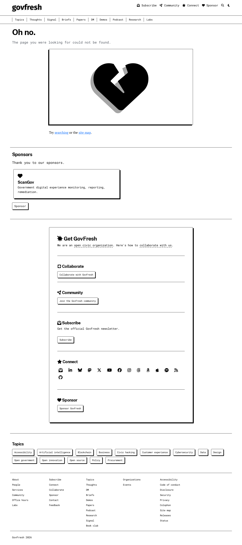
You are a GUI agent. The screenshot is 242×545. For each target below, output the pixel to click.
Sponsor (211, 5)
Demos (103, 19)
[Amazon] (148, 371)
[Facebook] (119, 371)
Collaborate (56, 489)
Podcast (118, 19)
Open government (24, 460)
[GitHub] (60, 379)
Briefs (66, 19)
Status (164, 520)
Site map (165, 510)
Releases (165, 515)
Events (127, 484)
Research (135, 19)
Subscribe (147, 5)
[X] (99, 371)
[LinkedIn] (70, 371)
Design (217, 452)
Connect (191, 5)
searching (61, 132)
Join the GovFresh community (77, 300)
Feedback (54, 505)
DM (92, 19)
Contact (53, 500)
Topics (19, 19)
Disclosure (166, 489)
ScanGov (26, 182)
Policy (96, 460)
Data (203, 452)
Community (170, 5)
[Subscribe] (60, 371)
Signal (51, 19)
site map (85, 132)
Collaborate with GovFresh (76, 274)
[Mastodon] (90, 371)
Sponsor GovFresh (70, 408)
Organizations (131, 479)
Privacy (164, 500)
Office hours (20, 500)
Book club (92, 525)
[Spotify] (166, 371)
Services (17, 489)
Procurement (115, 460)
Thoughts (36, 19)
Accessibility (23, 452)
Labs (150, 19)
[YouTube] (109, 371)
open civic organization (93, 245)
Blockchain (84, 452)
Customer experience (155, 452)
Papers (81, 19)
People (16, 484)
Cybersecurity (184, 452)
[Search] (223, 5)
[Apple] (157, 371)
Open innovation (52, 460)
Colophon (165, 505)
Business (104, 452)
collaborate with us (156, 245)
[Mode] (228, 5)
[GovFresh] (27, 7)
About (15, 479)
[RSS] (176, 371)
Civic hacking (126, 452)
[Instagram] (129, 371)
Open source (77, 460)
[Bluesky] (80, 371)
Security (165, 495)
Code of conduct (170, 484)
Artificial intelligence (54, 452)
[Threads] (139, 371)
